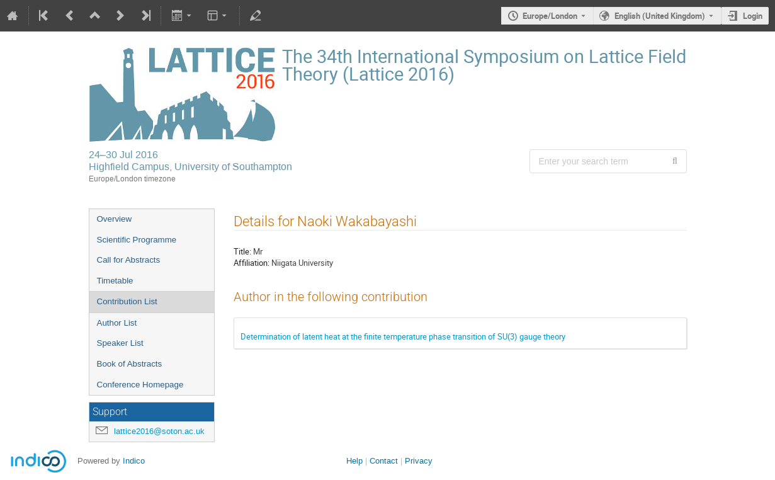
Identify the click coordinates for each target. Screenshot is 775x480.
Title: (242, 251)
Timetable (115, 280)
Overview (114, 219)
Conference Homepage (140, 384)
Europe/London (550, 15)
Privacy (419, 460)
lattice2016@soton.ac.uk (159, 431)
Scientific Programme (137, 239)
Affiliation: (251, 262)
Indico (134, 460)
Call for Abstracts (129, 260)
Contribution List (127, 301)
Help (354, 460)
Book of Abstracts (129, 364)
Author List (117, 323)
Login (752, 15)
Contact (384, 460)
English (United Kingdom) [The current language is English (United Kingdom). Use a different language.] (659, 15)
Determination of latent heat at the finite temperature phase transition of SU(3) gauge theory (402, 336)
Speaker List (120, 343)
